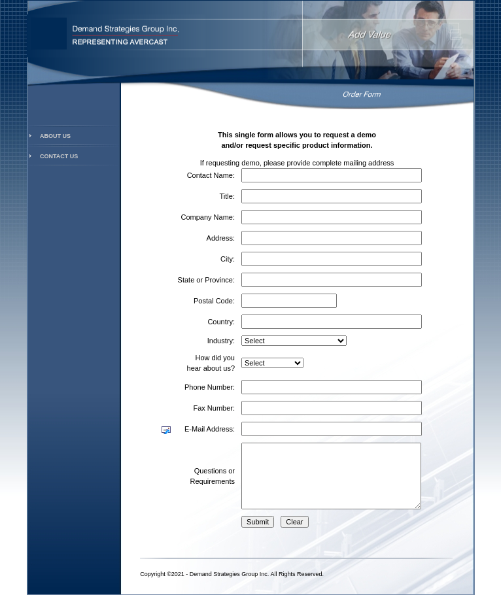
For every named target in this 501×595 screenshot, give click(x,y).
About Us (55, 136)
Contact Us (59, 156)
